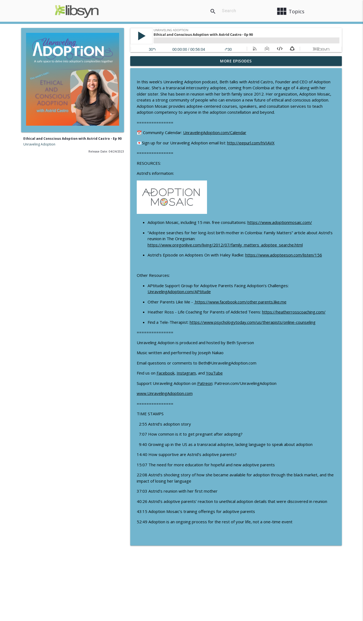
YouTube (214, 373)
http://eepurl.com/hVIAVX (251, 142)
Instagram (186, 373)
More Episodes (236, 61)
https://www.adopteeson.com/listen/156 (283, 255)
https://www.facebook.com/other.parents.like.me (240, 302)
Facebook (165, 373)
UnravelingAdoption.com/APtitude (179, 291)
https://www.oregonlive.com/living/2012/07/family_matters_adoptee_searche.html (225, 245)
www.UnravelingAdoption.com (165, 393)
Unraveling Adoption (39, 144)
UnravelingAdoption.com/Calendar (214, 132)
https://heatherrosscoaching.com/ (294, 312)
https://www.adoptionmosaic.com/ (279, 222)
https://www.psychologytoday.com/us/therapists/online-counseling (253, 322)
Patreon (204, 383)
